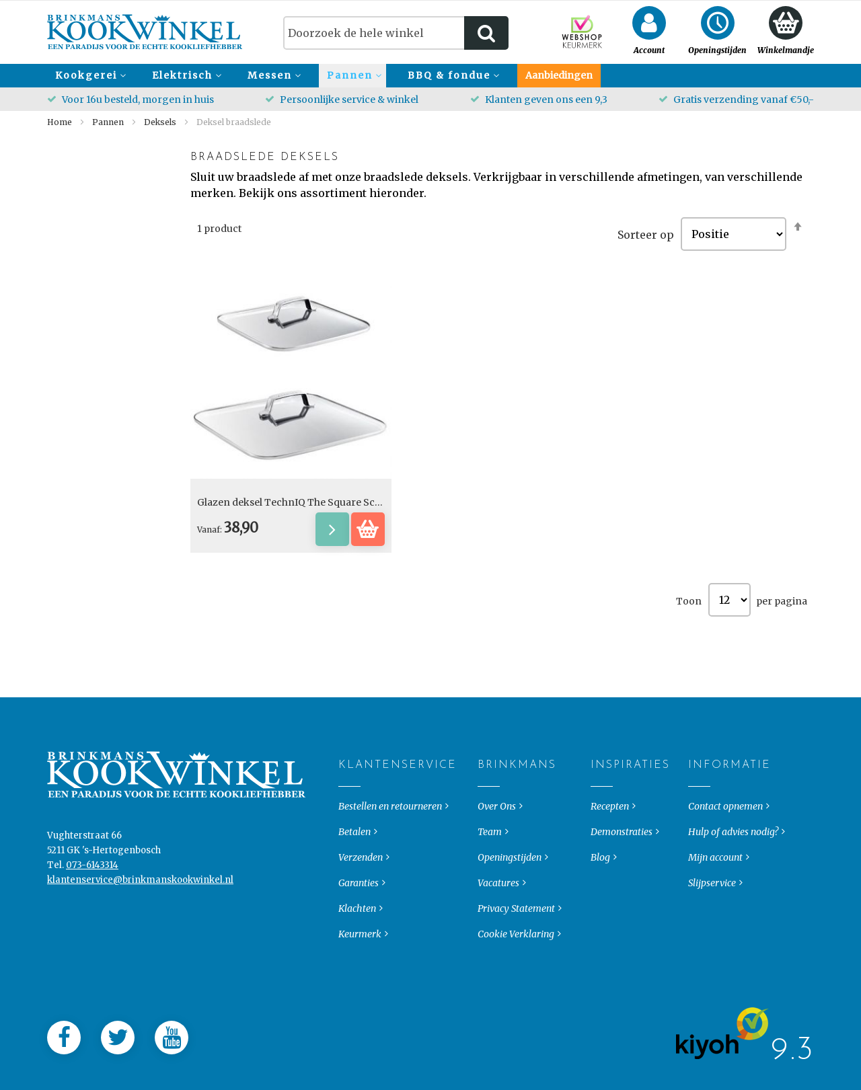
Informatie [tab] (699, 825)
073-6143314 (92, 925)
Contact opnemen (725, 867)
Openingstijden (509, 918)
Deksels (161, 122)
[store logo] (145, 32)
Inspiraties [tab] (602, 825)
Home (60, 122)
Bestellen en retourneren (390, 867)
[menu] (430, 75)
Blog (600, 918)
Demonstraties (621, 892)
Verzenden (360, 918)
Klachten (357, 969)
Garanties (358, 943)
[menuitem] (88, 75)
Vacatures (498, 943)
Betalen (354, 892)
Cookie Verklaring (516, 994)
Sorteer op (645, 234)
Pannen (109, 122)
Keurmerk (359, 994)
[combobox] (396, 33)
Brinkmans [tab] (489, 825)
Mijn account (715, 918)
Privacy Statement (516, 969)
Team (490, 892)
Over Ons (497, 867)
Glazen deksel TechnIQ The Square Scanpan (301, 502)
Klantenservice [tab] (349, 825)
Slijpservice (712, 943)
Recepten (610, 867)
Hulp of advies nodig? (733, 892)
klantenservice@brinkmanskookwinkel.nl (140, 940)
